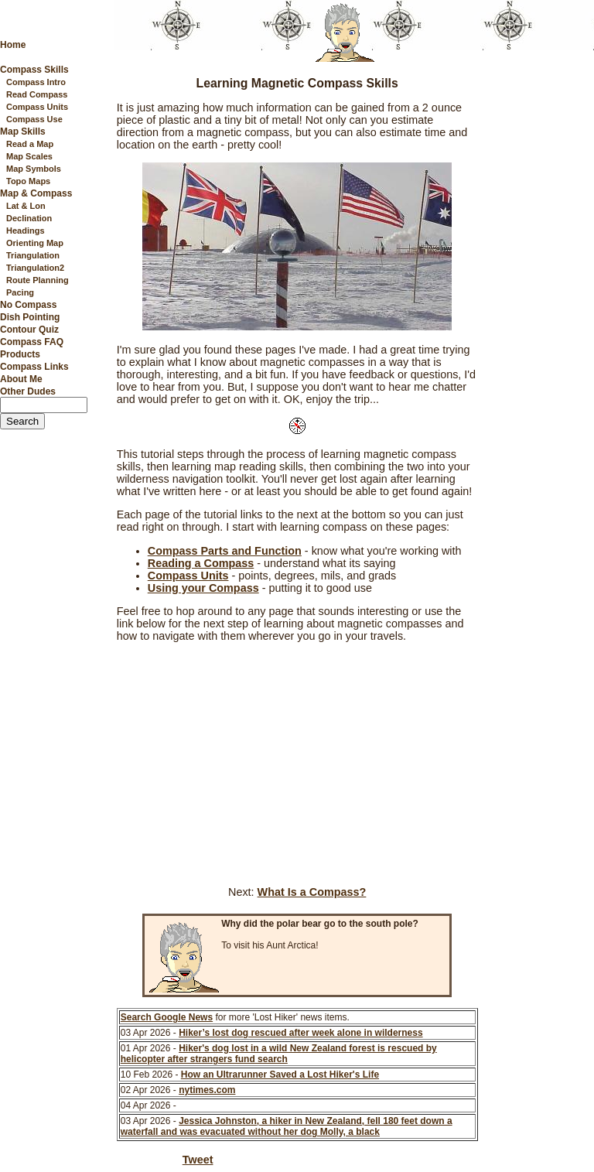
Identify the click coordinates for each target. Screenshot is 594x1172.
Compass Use (34, 119)
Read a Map (29, 144)
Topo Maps (28, 181)
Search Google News (167, 1017)
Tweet (198, 1159)
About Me (21, 379)
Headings (25, 230)
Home (13, 44)
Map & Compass (36, 193)
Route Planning (37, 280)
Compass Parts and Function (225, 551)
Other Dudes (28, 391)
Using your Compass (203, 588)
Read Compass (36, 94)
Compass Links (34, 366)
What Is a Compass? (312, 892)
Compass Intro (36, 82)
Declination (29, 218)
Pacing (20, 292)
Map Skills (23, 131)
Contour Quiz (29, 329)
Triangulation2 (35, 267)
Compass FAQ (31, 342)
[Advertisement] (535, 296)
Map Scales (29, 156)
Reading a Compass (201, 563)
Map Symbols (33, 168)
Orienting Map (34, 243)
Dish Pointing (30, 317)
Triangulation (33, 255)
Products (20, 354)
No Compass (28, 304)
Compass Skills (34, 69)
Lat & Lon (26, 205)
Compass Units (37, 106)
